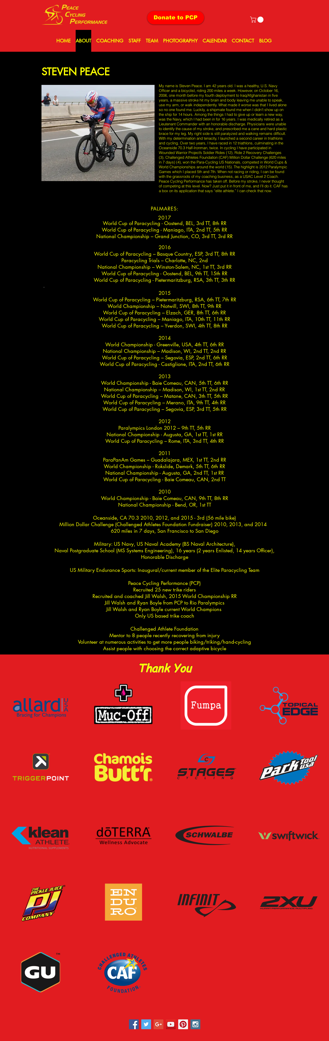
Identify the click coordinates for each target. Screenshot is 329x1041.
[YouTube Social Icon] (171, 1024)
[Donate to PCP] (175, 17)
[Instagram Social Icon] (195, 1024)
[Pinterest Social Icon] (183, 1024)
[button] (257, 20)
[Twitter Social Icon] (146, 1024)
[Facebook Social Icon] (134, 1024)
